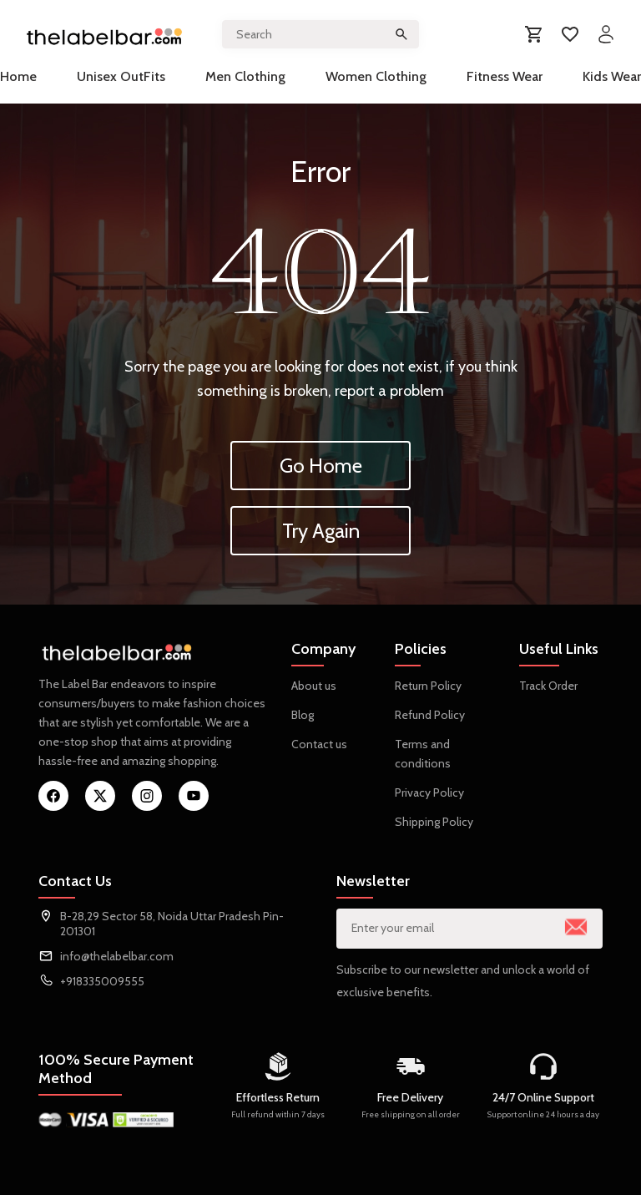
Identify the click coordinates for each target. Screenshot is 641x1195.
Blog (302, 714)
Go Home (321, 465)
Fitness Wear (505, 76)
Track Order (548, 685)
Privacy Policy (429, 792)
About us (313, 685)
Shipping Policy (434, 821)
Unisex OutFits (121, 76)
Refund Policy (430, 714)
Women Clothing (376, 76)
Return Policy (428, 685)
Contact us (319, 744)
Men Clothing (245, 76)
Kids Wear (612, 76)
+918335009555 (102, 981)
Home (18, 76)
